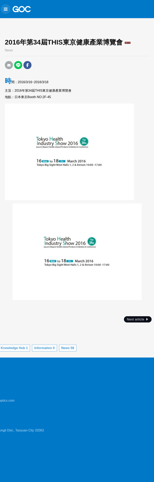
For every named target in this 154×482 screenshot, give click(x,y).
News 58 (40, 348)
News (9, 50)
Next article (138, 319)
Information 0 (17, 348)
